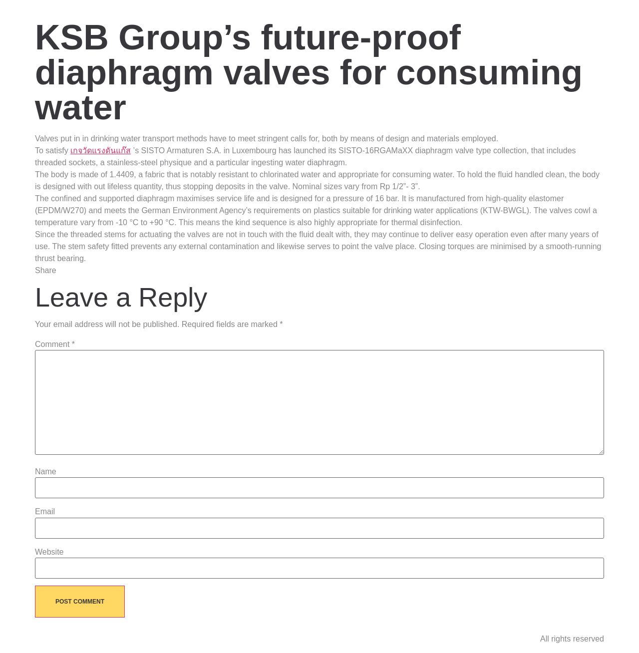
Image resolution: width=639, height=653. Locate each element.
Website (49, 552)
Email (45, 512)
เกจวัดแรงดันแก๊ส (100, 150)
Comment (55, 344)
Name (45, 472)
